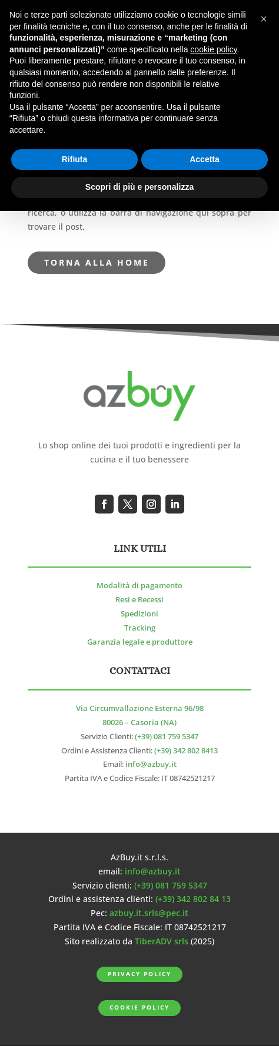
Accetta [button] (205, 159)
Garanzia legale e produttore (139, 642)
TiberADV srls (161, 941)
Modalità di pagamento (139, 586)
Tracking (139, 628)
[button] (263, 18)
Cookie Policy (139, 1007)
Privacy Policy (139, 974)
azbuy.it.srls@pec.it (148, 912)
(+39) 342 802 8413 (186, 751)
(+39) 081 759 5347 (166, 737)
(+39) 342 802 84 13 (193, 898)
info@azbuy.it (151, 764)
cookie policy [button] (213, 49)
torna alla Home (96, 262)
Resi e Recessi (139, 600)
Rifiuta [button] (75, 159)
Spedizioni (139, 614)
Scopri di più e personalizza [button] (139, 187)
